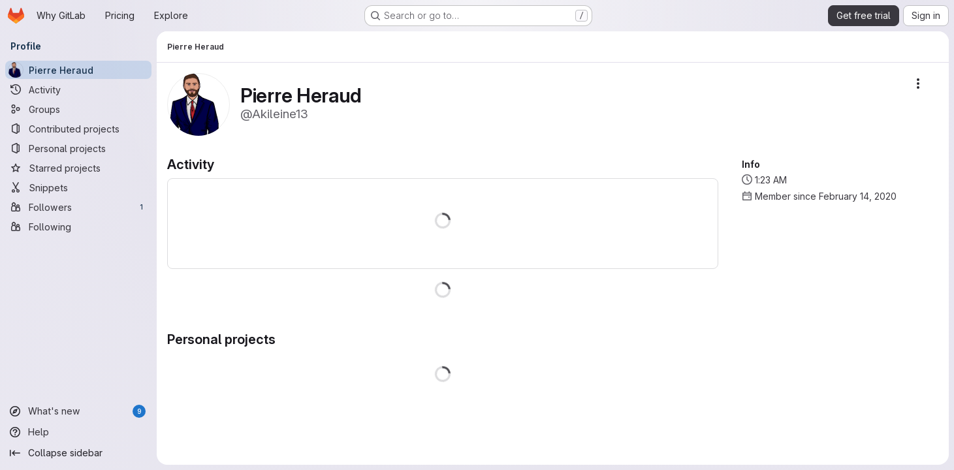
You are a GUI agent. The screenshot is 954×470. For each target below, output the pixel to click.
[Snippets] (78, 187)
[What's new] (78, 411)
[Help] (78, 432)
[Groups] (78, 109)
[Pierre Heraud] (78, 70)
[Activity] (78, 89)
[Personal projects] (78, 148)
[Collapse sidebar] (78, 453)
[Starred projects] (78, 168)
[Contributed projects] (78, 128)
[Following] (78, 226)
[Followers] (78, 207)
